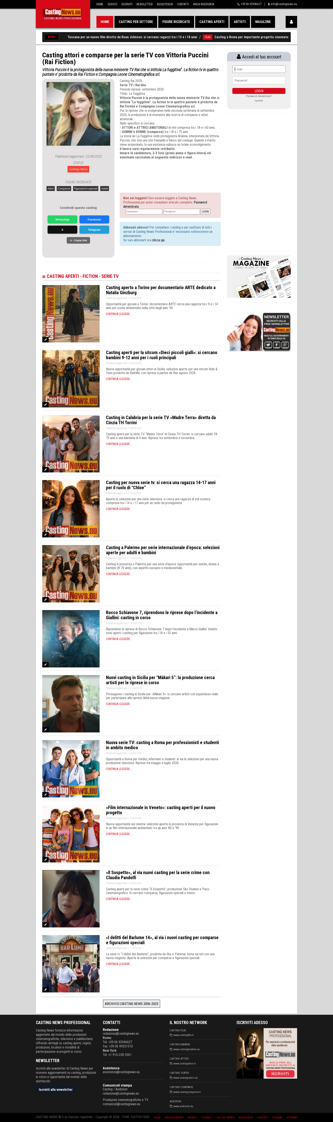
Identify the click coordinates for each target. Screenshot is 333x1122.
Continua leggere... (119, 314)
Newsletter (145, 4)
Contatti (183, 4)
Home (99, 4)
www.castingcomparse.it (187, 1092)
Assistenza (165, 4)
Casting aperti (211, 22)
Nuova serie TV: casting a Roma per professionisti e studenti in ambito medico (162, 745)
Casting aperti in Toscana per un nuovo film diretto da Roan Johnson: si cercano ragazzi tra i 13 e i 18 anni (126, 37)
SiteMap (277, 1117)
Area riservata (174, 1117)
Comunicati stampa (117, 1085)
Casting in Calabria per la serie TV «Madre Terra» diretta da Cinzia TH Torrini (161, 420)
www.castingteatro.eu (186, 1077)
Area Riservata (203, 4)
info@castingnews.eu (284, 4)
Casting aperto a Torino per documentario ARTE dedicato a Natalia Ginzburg (161, 290)
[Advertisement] (162, 172)
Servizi (112, 4)
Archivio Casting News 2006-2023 (131, 1004)
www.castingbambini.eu (187, 1049)
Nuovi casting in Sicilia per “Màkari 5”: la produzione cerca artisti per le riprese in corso (160, 680)
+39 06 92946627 (251, 4)
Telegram (94, 229)
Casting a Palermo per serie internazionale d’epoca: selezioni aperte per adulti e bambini (163, 550)
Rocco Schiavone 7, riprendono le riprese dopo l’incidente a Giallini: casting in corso (161, 615)
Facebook (94, 219)
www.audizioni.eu (183, 1106)
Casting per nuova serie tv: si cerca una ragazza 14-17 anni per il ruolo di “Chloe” (161, 485)
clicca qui (158, 240)
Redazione (111, 1029)
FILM (214, 37)
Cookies (207, 1117)
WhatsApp (62, 219)
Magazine (263, 22)
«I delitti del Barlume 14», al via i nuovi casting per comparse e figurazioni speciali (162, 940)
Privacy (192, 1117)
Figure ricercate (176, 22)
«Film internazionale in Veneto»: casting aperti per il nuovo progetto (160, 810)
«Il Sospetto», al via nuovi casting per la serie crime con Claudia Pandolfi (158, 875)
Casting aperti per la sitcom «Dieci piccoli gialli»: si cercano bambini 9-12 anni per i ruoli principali (161, 355)
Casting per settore (136, 22)
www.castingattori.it (185, 1063)
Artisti (240, 22)
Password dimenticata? (259, 96)
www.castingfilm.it (184, 1035)
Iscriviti (126, 4)
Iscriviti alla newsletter (56, 1090)
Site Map (291, 1117)
